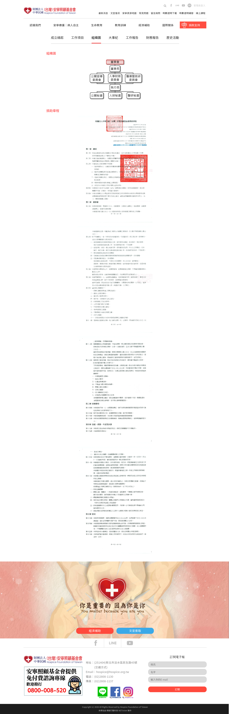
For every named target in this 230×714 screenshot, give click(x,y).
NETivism (123, 710)
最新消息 (103, 13)
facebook (171, 5)
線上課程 (200, 13)
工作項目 (77, 37)
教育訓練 (120, 25)
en (189, 5)
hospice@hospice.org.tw (112, 672)
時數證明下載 (170, 13)
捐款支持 (194, 25)
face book (98, 643)
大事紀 (113, 37)
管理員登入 (199, 5)
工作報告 (132, 37)
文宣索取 (138, 630)
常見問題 (143, 13)
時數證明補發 (186, 13)
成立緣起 (57, 37)
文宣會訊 (115, 13)
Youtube (132, 643)
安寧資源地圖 (129, 13)
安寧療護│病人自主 (66, 25)
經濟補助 (144, 25)
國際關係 (168, 25)
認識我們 (35, 25)
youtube (183, 5)
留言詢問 (155, 13)
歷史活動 (172, 37)
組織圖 (96, 37)
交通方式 (101, 667)
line (177, 5)
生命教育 (96, 25)
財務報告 (152, 38)
